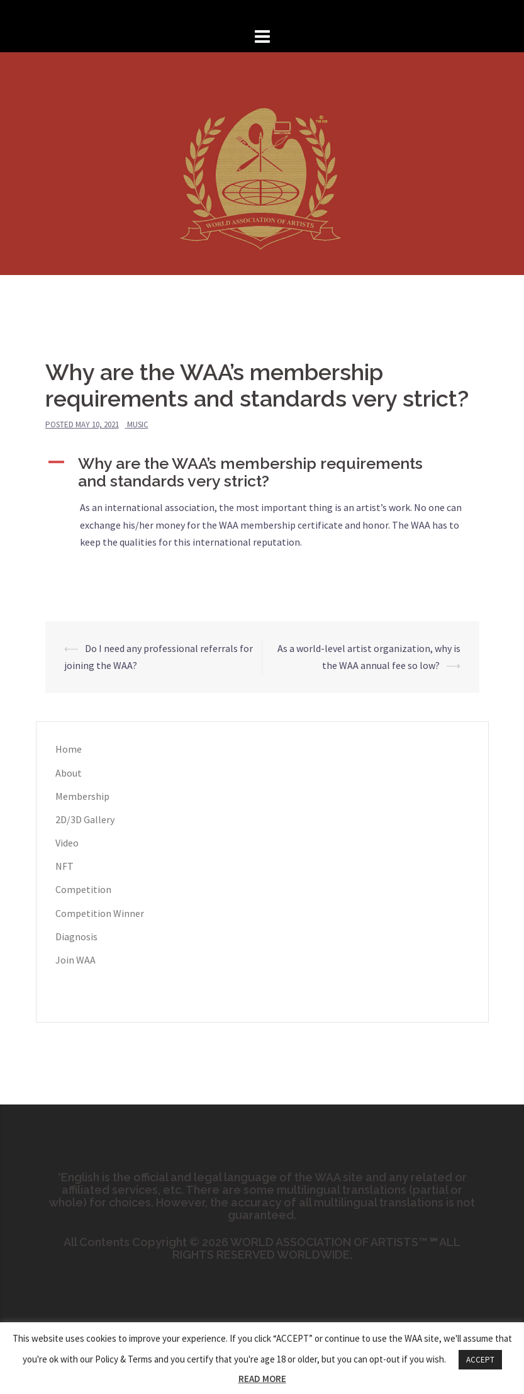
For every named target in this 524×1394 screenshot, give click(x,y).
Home (68, 749)
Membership (82, 796)
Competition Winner (99, 913)
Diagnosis (76, 936)
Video (67, 842)
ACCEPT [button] (480, 1359)
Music (137, 424)
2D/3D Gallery (84, 819)
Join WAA (75, 959)
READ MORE (262, 1379)
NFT (64, 866)
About (68, 773)
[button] (262, 472)
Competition (83, 889)
